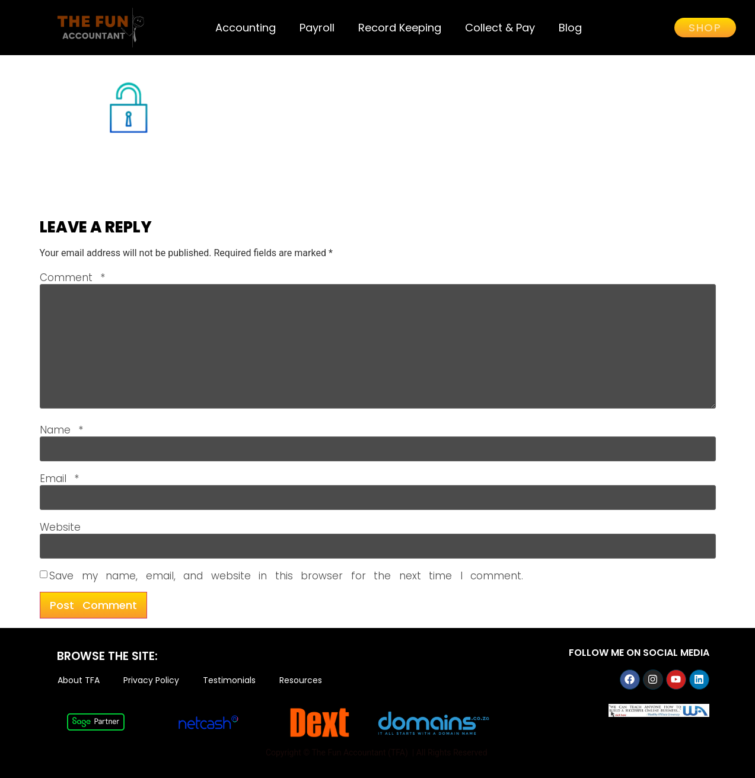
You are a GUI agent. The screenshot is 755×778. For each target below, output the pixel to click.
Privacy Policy (151, 680)
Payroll (317, 27)
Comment (73, 278)
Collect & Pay (500, 27)
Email (59, 479)
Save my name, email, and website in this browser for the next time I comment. (286, 576)
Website (60, 527)
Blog (570, 27)
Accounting (245, 27)
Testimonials (229, 680)
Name (62, 430)
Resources (300, 680)
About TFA (79, 680)
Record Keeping (399, 27)
